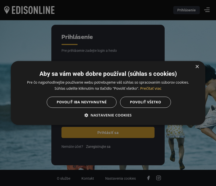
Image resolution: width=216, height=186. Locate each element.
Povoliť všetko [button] (145, 102)
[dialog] (108, 93)
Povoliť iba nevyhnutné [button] (82, 102)
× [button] (197, 67)
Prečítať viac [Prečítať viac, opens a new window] (150, 88)
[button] (108, 115)
